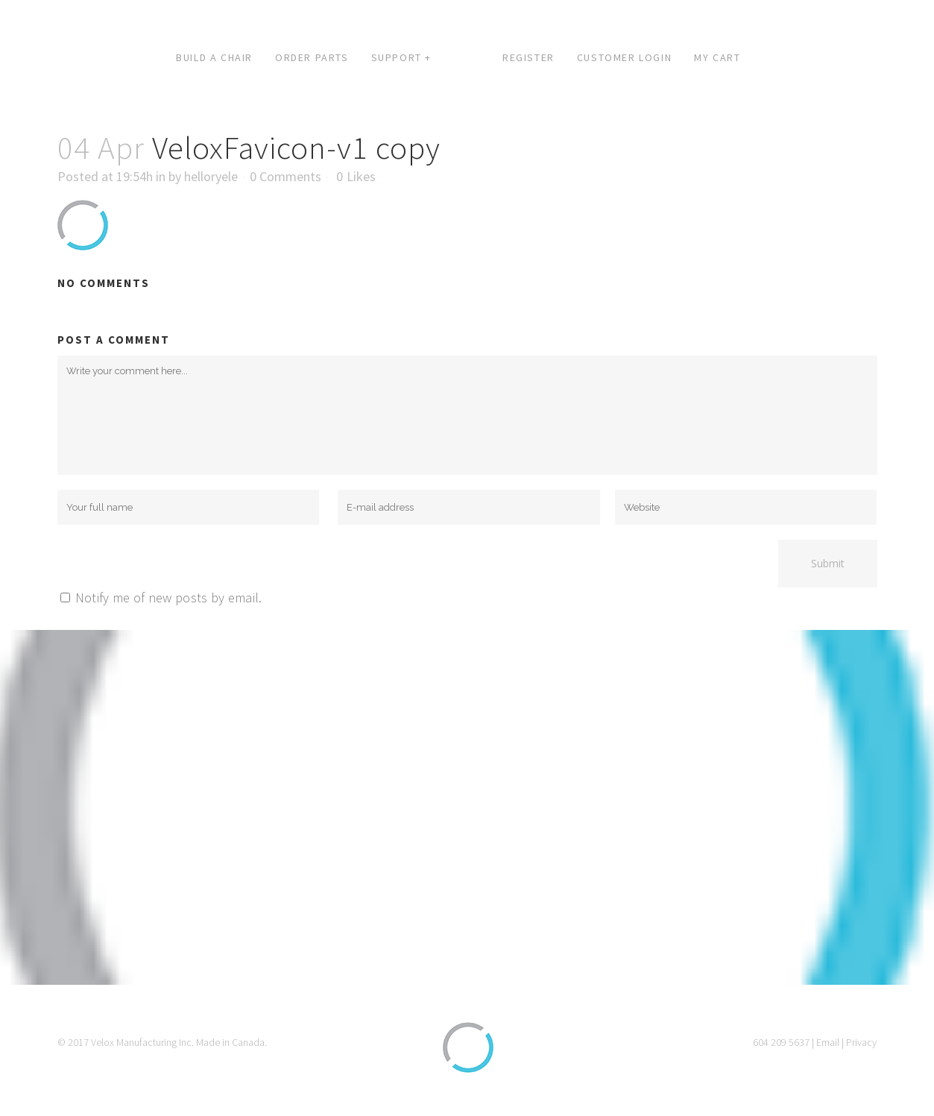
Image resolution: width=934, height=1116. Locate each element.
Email (827, 1042)
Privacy (861, 1042)
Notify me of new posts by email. (168, 597)
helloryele (211, 176)
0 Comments (285, 176)
